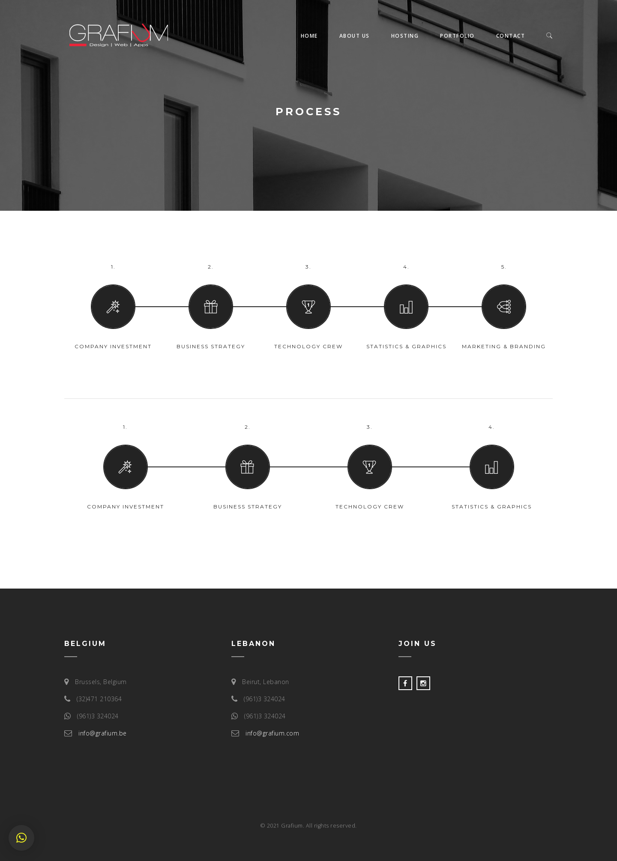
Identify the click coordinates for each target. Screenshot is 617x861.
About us (354, 35)
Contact (510, 35)
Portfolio (457, 35)
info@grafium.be (102, 733)
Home (309, 35)
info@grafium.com (272, 733)
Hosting (405, 35)
